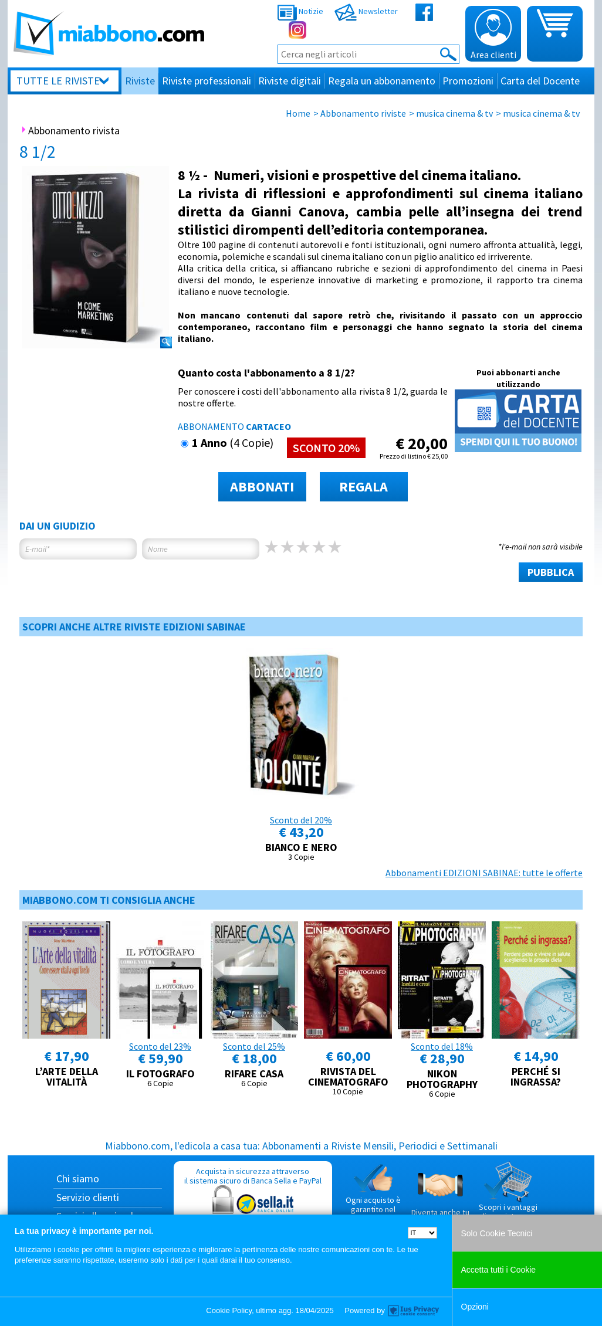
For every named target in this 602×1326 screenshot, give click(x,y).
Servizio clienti (87, 1197)
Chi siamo (77, 1178)
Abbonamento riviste (363, 113)
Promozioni (467, 80)
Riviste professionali (206, 80)
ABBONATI (262, 486)
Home (298, 113)
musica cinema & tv (454, 113)
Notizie (300, 11)
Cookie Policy (229, 1310)
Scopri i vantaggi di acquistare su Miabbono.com (508, 1195)
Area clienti (493, 34)
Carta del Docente (540, 80)
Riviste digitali (289, 80)
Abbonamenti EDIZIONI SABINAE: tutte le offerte (484, 873)
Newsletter (366, 11)
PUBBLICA (550, 572)
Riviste (140, 80)
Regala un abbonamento (381, 80)
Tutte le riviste (58, 80)
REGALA (363, 486)
